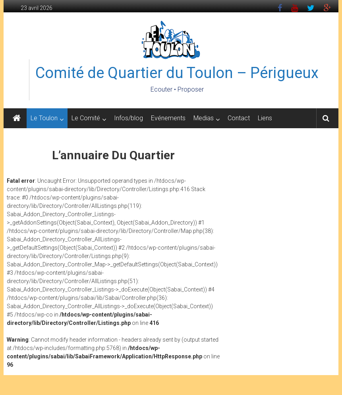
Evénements (168, 118)
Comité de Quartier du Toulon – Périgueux (177, 73)
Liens (265, 118)
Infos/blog (128, 118)
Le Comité (85, 118)
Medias (203, 118)
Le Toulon (44, 118)
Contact (239, 118)
